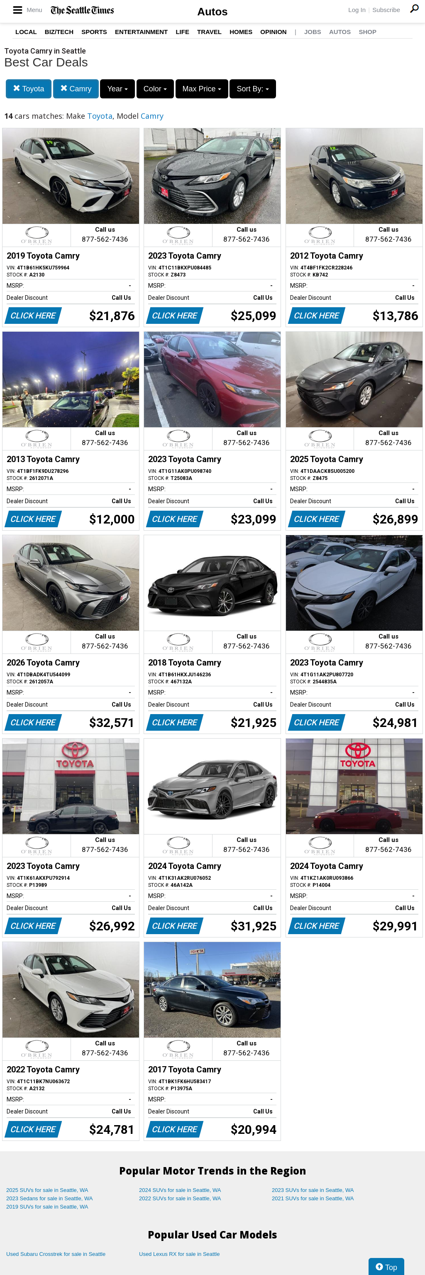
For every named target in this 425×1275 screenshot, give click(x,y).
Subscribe (386, 9)
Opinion (273, 31)
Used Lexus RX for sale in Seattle (179, 1254)
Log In (357, 9)
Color (155, 89)
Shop (367, 31)
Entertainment (141, 31)
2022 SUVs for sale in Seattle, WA (180, 1198)
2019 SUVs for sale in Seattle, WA (47, 1207)
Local (26, 31)
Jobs (312, 31)
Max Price (202, 89)
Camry (76, 88)
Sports (94, 31)
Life (182, 31)
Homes (241, 31)
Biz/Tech (59, 31)
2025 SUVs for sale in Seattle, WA (47, 1190)
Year (117, 89)
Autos (212, 11)
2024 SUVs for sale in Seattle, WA (180, 1190)
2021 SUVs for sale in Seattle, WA (313, 1198)
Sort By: (253, 89)
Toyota (28, 88)
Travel (209, 31)
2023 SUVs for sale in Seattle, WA (313, 1190)
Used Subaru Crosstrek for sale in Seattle (55, 1254)
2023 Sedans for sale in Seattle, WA (49, 1198)
